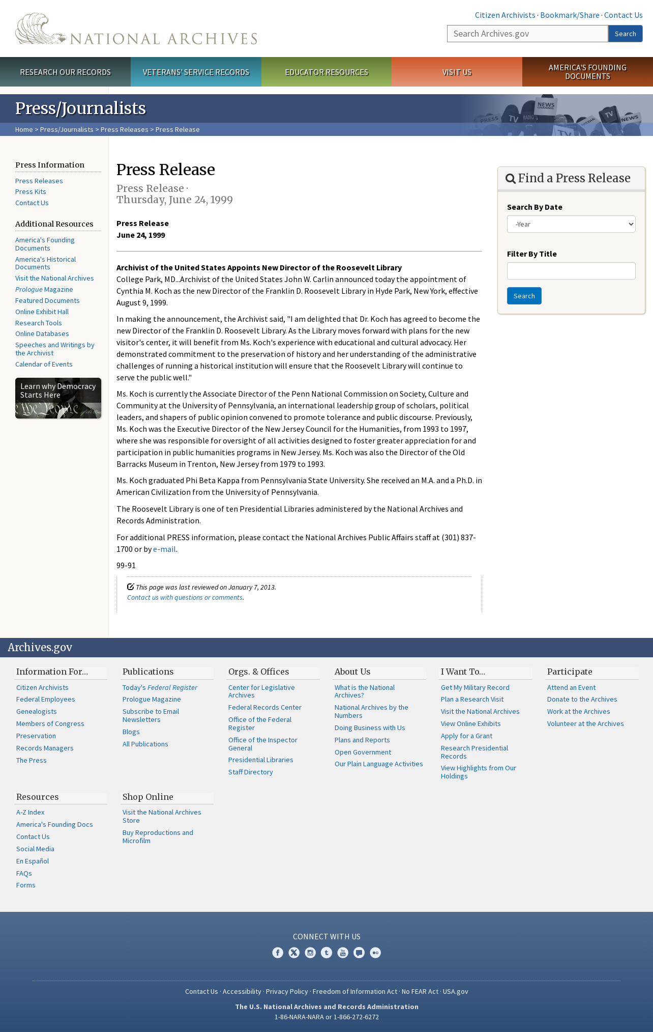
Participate (569, 671)
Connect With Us (327, 936)
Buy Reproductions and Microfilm (158, 836)
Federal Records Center (265, 707)
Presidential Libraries (260, 759)
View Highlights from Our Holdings (478, 771)
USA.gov (455, 991)
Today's (160, 687)
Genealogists (36, 711)
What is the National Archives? (365, 691)
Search (625, 33)
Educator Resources (326, 72)
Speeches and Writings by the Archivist (55, 348)
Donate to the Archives (582, 699)
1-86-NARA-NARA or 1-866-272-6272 (327, 1016)
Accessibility (242, 991)
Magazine (44, 289)
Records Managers (45, 747)
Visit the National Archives (54, 278)
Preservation (36, 735)
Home (24, 129)
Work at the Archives (578, 711)
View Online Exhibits (471, 723)
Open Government (363, 752)
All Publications (145, 743)
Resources (37, 797)
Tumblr (326, 952)
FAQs (24, 873)
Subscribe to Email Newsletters (151, 715)
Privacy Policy (287, 991)
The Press (31, 760)
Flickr (375, 952)
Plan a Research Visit (472, 699)
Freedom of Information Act (355, 991)
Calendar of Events (44, 364)
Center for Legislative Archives (261, 691)
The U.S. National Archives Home (136, 28)
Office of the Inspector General (263, 743)
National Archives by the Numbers (371, 711)
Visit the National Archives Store (162, 816)
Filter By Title (532, 253)
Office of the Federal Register (259, 723)
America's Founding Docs (54, 824)
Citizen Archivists (505, 15)
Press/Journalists (67, 129)
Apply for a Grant (466, 735)
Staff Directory (250, 771)
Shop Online (148, 797)
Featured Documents (47, 300)
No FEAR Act (420, 991)
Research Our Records (65, 72)
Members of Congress (50, 723)
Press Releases (125, 129)
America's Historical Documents (45, 263)
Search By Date (534, 207)
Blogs (131, 731)
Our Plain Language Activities (379, 763)
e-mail (164, 549)
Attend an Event (571, 687)
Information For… (52, 671)
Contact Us (623, 15)
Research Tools (38, 322)
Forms (26, 884)
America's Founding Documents (588, 71)
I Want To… (463, 671)
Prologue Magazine (152, 699)
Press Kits (30, 191)
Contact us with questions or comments (185, 597)
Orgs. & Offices (258, 671)
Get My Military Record (475, 687)
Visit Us (456, 72)
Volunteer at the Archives (585, 723)
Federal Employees (45, 699)
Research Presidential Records (474, 752)
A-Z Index (30, 812)
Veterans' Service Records (196, 72)
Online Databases (42, 333)
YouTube (343, 952)
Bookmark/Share (570, 15)
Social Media (35, 848)
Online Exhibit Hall (42, 311)
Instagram (310, 952)
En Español (32, 861)
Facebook (278, 952)
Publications (148, 671)
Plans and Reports (362, 739)
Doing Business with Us (370, 727)
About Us (353, 671)
